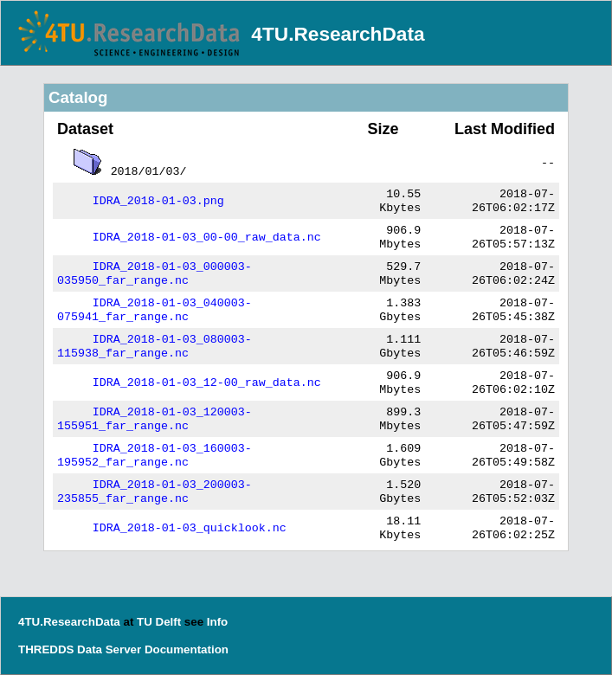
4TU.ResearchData (337, 33)
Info (217, 621)
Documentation (187, 649)
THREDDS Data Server (79, 649)
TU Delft (159, 621)
